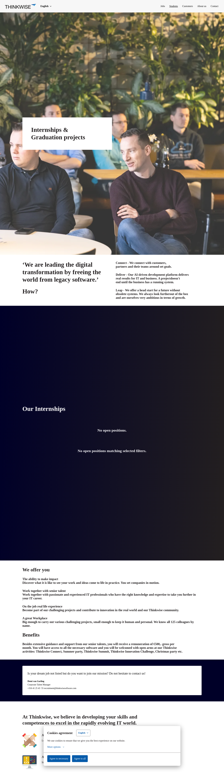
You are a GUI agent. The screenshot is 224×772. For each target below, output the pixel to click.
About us (198, 6)
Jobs (152, 6)
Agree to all (86, 758)
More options (57, 747)
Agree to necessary (61, 758)
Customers (182, 6)
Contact (213, 6)
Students (165, 6)
